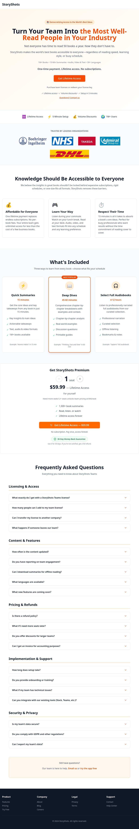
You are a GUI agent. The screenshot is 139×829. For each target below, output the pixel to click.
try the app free (88, 768)
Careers (40, 809)
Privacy (75, 802)
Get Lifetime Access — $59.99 (69, 425)
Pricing (5, 805)
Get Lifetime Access (69, 78)
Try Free (5, 809)
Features (6, 802)
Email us (72, 768)
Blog (39, 805)
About (39, 802)
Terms (74, 805)
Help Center (111, 805)
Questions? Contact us (69, 97)
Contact (109, 802)
